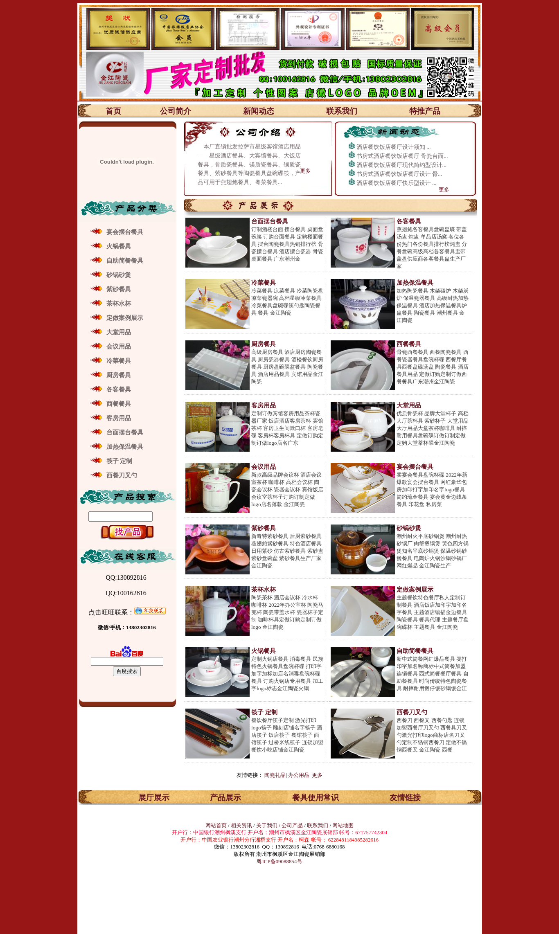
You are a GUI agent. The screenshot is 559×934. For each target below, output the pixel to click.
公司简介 (175, 111)
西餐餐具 (118, 404)
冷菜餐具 (118, 361)
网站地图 (343, 825)
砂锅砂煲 (118, 275)
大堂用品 (118, 332)
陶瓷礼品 (275, 775)
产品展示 (225, 797)
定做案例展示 (124, 318)
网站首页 (216, 825)
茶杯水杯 (118, 303)
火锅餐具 (118, 246)
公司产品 (292, 825)
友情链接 (405, 797)
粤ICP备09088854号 (279, 861)
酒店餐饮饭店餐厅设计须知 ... (393, 147)
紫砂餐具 (118, 289)
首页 (113, 111)
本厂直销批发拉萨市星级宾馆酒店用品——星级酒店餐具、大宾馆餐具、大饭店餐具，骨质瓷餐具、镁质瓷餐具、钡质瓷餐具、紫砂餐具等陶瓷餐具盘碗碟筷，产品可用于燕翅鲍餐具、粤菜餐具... (249, 164)
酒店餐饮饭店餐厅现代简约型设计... (401, 165)
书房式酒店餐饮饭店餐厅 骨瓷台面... (402, 156)
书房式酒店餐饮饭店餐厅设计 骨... (399, 174)
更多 (305, 171)
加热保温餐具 (124, 446)
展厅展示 (153, 797)
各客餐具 (118, 389)
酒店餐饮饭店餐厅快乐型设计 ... (396, 183)
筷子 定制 (119, 461)
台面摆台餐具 (124, 432)
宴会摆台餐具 (124, 232)
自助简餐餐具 (124, 260)
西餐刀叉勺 (121, 475)
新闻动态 (258, 111)
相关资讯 (241, 825)
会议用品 (118, 346)
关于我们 (267, 825)
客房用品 (118, 418)
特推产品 (424, 111)
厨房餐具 (118, 375)
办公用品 (298, 775)
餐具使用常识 (315, 797)
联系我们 (341, 111)
